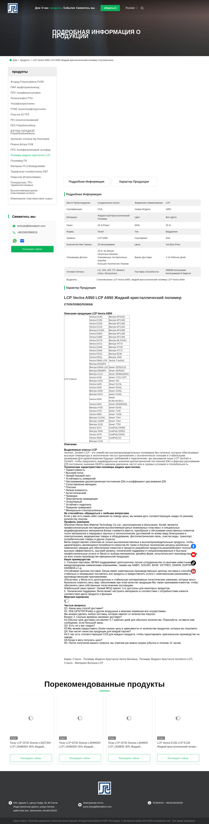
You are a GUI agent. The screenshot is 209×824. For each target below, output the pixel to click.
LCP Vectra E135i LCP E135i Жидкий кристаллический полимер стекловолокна (178, 745)
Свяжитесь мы (85, 8)
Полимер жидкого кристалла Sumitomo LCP (165, 659)
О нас (45, 8)
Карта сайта (19, 821)
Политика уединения (39, 821)
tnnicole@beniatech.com (31, 226)
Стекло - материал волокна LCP (83, 663)
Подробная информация (86, 181)
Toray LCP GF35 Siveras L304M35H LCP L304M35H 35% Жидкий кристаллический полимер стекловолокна (80, 745)
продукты (56, 8)
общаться (110, 8)
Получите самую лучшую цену (149, 166)
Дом (37, 8)
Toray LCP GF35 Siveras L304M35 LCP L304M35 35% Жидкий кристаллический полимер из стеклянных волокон (128, 745)
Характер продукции (134, 181)
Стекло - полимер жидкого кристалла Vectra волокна (105, 659)
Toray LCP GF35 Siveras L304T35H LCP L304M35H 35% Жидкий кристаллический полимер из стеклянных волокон (30, 745)
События (69, 8)
